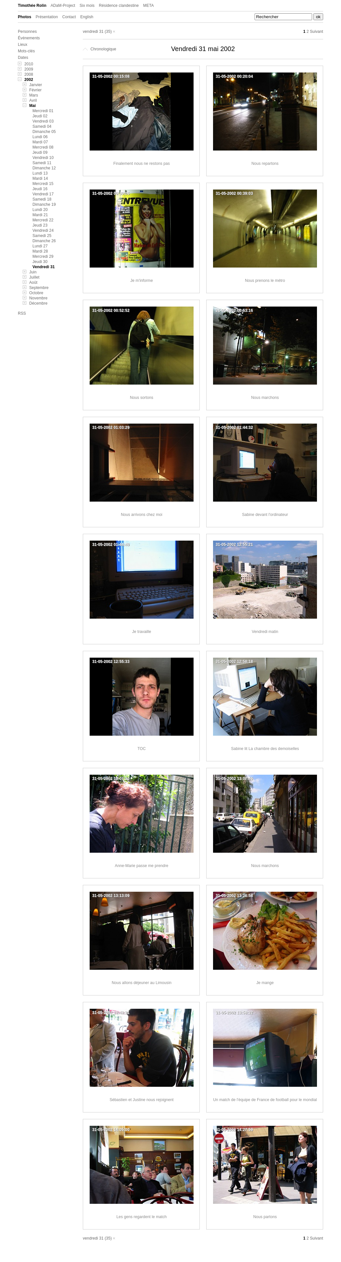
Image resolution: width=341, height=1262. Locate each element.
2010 (28, 64)
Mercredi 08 (42, 147)
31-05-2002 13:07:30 (111, 778)
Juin (32, 272)
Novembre (38, 298)
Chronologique (99, 49)
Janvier (35, 85)
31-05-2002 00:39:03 (234, 193)
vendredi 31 (93, 31)
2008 (28, 74)
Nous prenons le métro (265, 280)
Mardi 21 (40, 215)
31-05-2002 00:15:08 (111, 76)
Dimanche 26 (44, 241)
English (86, 17)
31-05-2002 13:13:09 (111, 895)
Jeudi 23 (39, 225)
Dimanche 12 (44, 168)
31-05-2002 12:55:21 (234, 544)
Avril (33, 100)
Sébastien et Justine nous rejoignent (141, 1100)
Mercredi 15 (42, 183)
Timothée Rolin (32, 5)
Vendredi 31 (43, 267)
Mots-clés (26, 51)
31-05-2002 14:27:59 (234, 1129)
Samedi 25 (41, 235)
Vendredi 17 (43, 194)
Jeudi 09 (39, 152)
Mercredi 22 (42, 220)
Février (35, 90)
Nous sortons (141, 397)
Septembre (39, 287)
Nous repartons (264, 163)
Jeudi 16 (39, 189)
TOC (141, 748)
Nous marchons (265, 397)
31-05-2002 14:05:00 (111, 1129)
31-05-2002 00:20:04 (234, 76)
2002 (28, 79)
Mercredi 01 (42, 111)
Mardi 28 (40, 251)
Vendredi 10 (43, 157)
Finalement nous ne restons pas (141, 163)
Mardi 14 (40, 178)
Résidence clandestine (119, 5)
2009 (28, 69)
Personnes (27, 31)
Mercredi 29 (42, 256)
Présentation (47, 17)
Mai (32, 105)
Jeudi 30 (39, 261)
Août (33, 282)
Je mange (265, 982)
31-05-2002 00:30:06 (111, 193)
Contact (69, 17)
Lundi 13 (40, 173)
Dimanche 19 (44, 204)
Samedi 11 (41, 163)
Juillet (34, 277)
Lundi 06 (40, 137)
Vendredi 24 (43, 230)
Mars (33, 95)
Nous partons (265, 1217)
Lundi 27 (40, 246)
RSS (22, 313)
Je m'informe (141, 280)
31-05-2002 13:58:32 (234, 1012)
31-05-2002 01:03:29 (111, 427)
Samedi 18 (41, 199)
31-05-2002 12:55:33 (111, 661)
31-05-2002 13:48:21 (111, 1012)
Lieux (22, 44)
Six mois (87, 5)
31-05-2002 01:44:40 (111, 544)
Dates (23, 57)
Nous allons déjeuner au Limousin (141, 982)
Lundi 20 (40, 209)
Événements (29, 38)
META (148, 5)
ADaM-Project (63, 5)
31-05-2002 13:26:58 (234, 895)
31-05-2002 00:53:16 (234, 310)
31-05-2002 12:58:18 (234, 661)
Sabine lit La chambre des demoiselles (265, 748)
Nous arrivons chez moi (141, 514)
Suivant (316, 31)
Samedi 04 (41, 126)
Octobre (36, 293)
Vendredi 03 (43, 121)
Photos (24, 17)
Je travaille (141, 631)
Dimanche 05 (44, 131)
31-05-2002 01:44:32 (234, 427)
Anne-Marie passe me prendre (142, 865)
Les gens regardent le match (142, 1217)
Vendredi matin (265, 631)
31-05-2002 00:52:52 (111, 310)
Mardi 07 (40, 142)
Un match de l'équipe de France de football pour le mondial (265, 1100)
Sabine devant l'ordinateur (265, 514)
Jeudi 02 (39, 116)
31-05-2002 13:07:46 (234, 778)
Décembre (38, 303)
